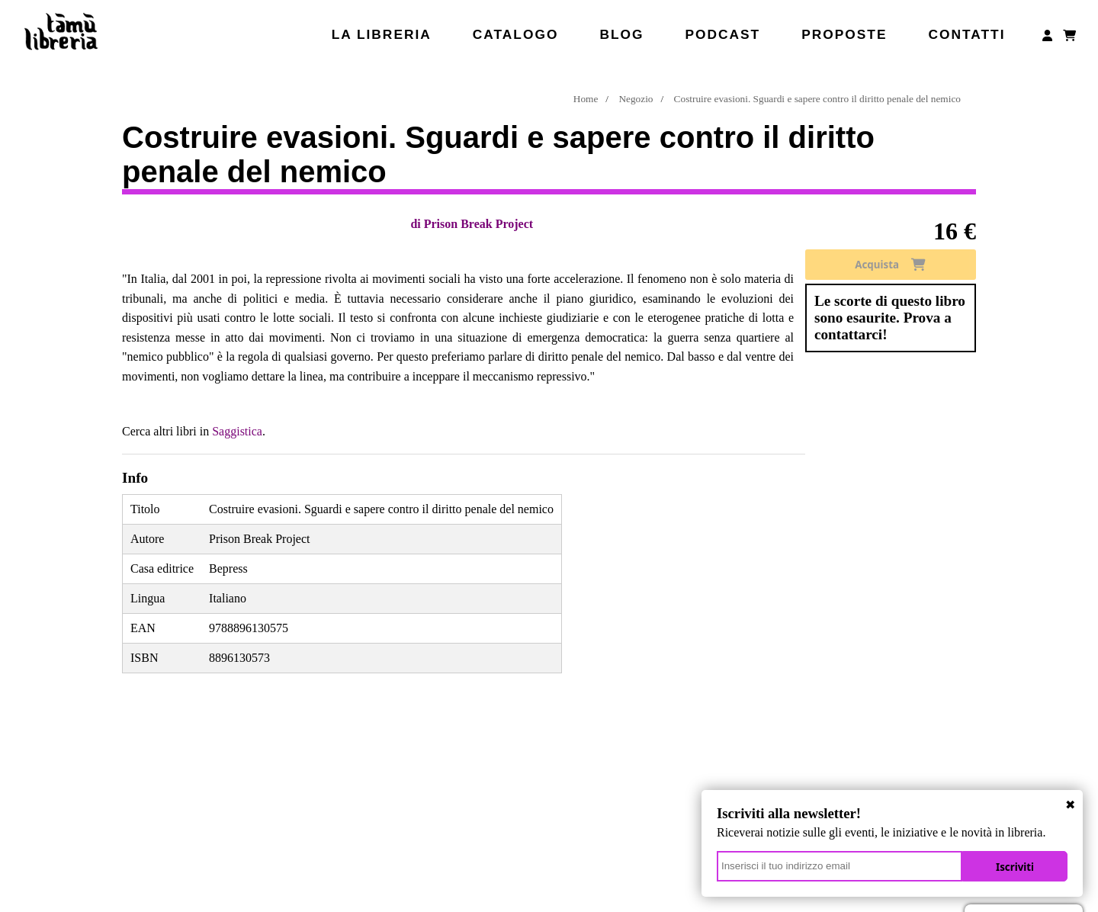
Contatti (966, 34)
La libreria (382, 34)
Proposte (844, 34)
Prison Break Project (478, 223)
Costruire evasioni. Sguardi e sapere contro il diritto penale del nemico (817, 98)
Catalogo (516, 34)
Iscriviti (1015, 867)
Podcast (722, 34)
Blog (621, 34)
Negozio (635, 98)
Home (586, 98)
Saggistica (237, 431)
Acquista (890, 264)
